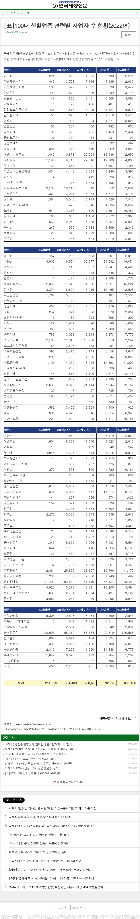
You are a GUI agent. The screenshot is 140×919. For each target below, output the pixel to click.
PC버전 (77, 907)
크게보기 (128, 35)
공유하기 (136, 13)
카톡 (21, 39)
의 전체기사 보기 (116, 718)
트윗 (14, 39)
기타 (29, 39)
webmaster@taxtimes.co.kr (33, 724)
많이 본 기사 (13, 800)
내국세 (25, 13)
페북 (7, 39)
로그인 (62, 907)
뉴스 (13, 13)
